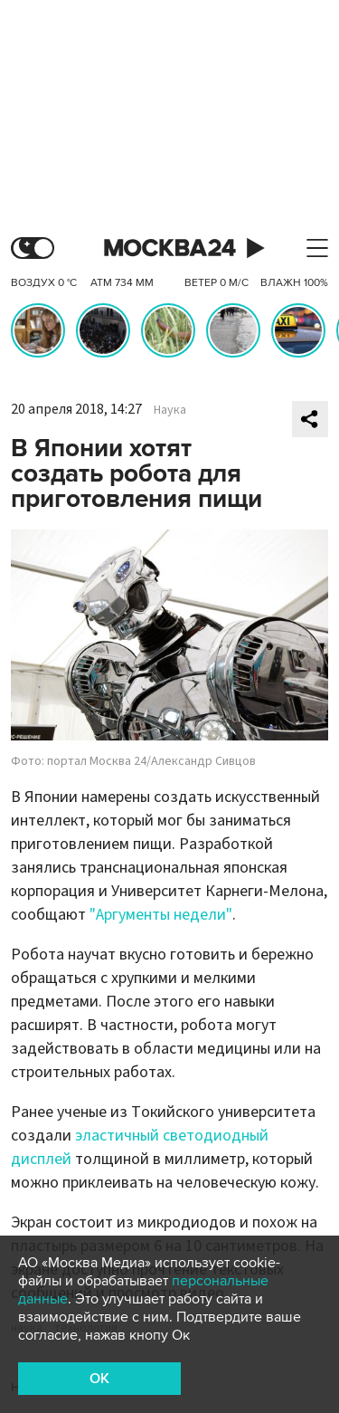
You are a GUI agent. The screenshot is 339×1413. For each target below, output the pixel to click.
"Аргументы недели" (160, 914)
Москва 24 (170, 248)
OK (99, 1379)
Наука (170, 410)
